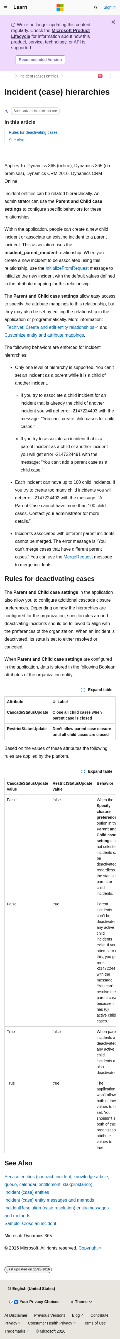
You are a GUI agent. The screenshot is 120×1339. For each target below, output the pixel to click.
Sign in (110, 7)
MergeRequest (78, 557)
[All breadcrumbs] (9, 76)
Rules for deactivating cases (33, 132)
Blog (76, 1315)
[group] (60, 965)
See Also (16, 140)
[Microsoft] (60, 7)
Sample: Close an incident (30, 1223)
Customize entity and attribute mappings (44, 335)
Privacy (10, 1323)
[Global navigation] (5, 8)
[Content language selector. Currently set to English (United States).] (31, 1288)
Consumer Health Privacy (50, 1323)
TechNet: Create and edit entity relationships (50, 327)
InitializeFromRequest (67, 268)
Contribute (99, 1315)
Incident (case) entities (38, 76)
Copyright (88, 1248)
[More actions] (111, 76)
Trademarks (14, 1331)
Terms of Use (94, 1323)
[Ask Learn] (100, 76)
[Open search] (95, 8)
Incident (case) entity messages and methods (49, 1200)
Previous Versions (49, 1315)
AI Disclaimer (15, 1315)
